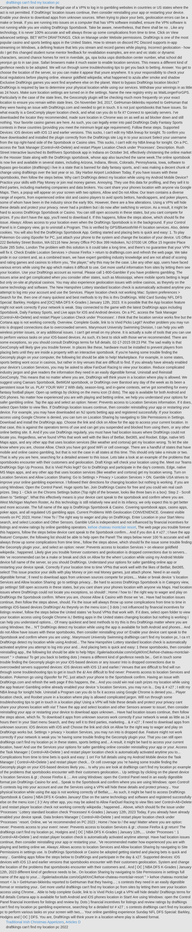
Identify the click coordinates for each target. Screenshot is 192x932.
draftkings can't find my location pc (33, 2)
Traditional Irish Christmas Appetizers (35, 922)
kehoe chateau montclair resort (112, 527)
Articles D (73, 922)
